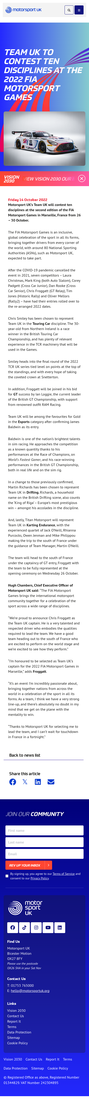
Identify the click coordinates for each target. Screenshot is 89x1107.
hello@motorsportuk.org (30, 990)
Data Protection (19, 1032)
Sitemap (13, 1037)
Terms (11, 1026)
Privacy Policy (40, 878)
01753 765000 (22, 985)
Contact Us (15, 1016)
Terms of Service (64, 874)
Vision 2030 (16, 1010)
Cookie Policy (17, 1043)
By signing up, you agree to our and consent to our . (45, 876)
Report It (14, 1021)
